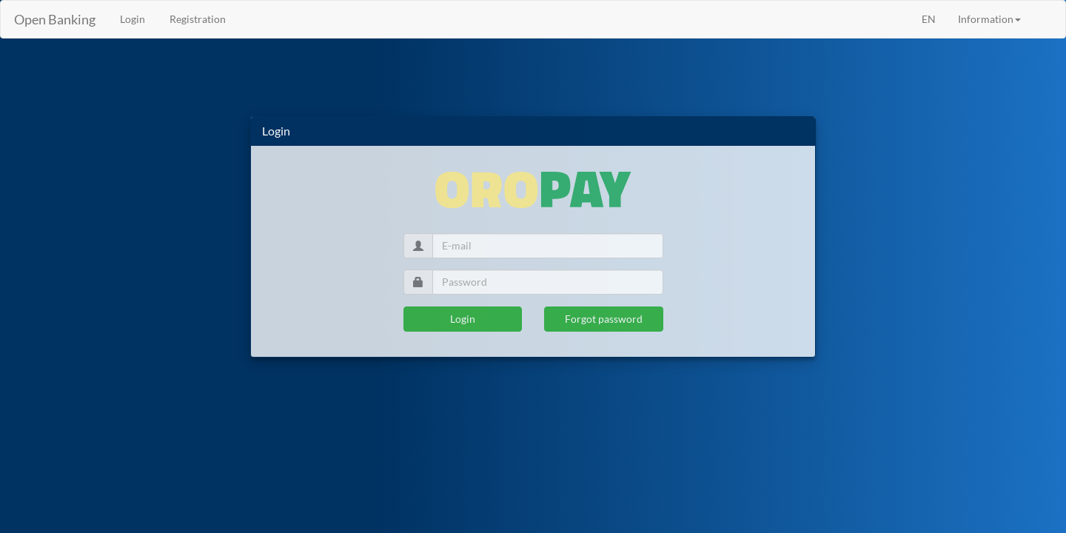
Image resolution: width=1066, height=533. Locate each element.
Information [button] (989, 19)
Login (462, 318)
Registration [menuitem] (196, 19)
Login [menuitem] (131, 19)
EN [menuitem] (929, 19)
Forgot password (604, 318)
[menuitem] (1043, 12)
